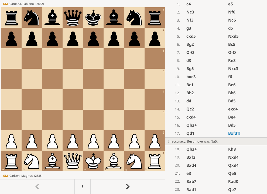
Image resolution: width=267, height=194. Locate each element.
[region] (133, 97)
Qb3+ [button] (191, 125)
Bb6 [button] (232, 92)
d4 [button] (188, 100)
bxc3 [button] (191, 76)
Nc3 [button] (190, 12)
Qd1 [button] (190, 133)
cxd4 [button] (191, 117)
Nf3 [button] (190, 20)
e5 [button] (230, 3)
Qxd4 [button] (233, 165)
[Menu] (82, 186)
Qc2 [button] (190, 109)
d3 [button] (188, 60)
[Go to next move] (127, 186)
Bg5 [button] (190, 68)
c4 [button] (188, 3)
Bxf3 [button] (234, 133)
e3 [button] (188, 173)
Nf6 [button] (231, 12)
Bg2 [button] (190, 44)
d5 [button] (230, 28)
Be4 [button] (232, 117)
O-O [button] (190, 52)
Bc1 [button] (190, 84)
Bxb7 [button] (191, 181)
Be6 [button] (232, 84)
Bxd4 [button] (191, 165)
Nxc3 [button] (233, 68)
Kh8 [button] (232, 149)
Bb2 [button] (190, 92)
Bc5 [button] (231, 44)
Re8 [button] (232, 60)
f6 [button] (230, 76)
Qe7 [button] (232, 189)
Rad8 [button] (233, 181)
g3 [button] (188, 28)
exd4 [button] (233, 109)
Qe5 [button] (232, 173)
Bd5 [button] (232, 100)
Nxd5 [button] (233, 36)
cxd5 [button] (191, 36)
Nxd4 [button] (233, 157)
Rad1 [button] (191, 189)
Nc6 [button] (232, 20)
